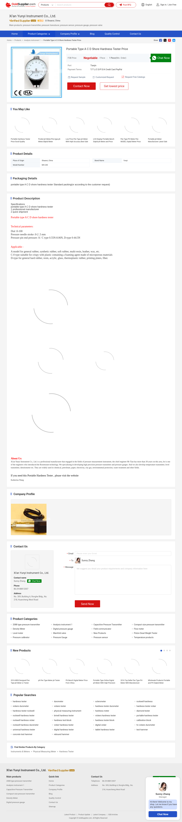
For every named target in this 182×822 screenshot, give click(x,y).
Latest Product (69, 815)
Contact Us (135, 33)
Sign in (163, 5)
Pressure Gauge (60, 637)
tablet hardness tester (105, 729)
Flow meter (139, 629)
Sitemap (52, 806)
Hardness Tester (66, 751)
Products (18, 40)
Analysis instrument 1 (32, 40)
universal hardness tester (24, 729)
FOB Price (72, 58)
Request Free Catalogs (135, 77)
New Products (100, 633)
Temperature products (144, 637)
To (71, 561)
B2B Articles (113, 815)
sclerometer (100, 701)
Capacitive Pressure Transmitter (108, 624)
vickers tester (60, 706)
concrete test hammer (22, 734)
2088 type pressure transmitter (26, 624)
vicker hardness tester (64, 725)
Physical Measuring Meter (44, 751)
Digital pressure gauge (63, 629)
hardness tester (20, 701)
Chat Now (162, 814)
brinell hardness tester (64, 715)
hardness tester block (104, 720)
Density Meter (19, 629)
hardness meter (102, 711)
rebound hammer (61, 734)
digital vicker (100, 725)
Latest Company (99, 815)
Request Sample (78, 77)
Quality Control (112, 33)
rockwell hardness (144, 701)
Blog (92, 33)
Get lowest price (114, 86)
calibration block (143, 720)
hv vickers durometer (145, 725)
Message (68, 567)
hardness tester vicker (146, 706)
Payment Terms (74, 69)
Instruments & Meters (20, 751)
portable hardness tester (147, 715)
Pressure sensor (101, 637)
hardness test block (62, 720)
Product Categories (39, 33)
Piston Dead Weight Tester (145, 633)
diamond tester (143, 711)
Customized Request (105, 77)
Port (69, 65)
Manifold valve (59, 633)
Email (69, 554)
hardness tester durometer (107, 706)
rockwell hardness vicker (24, 720)
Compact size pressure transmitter (149, 624)
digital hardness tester (64, 729)
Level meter (18, 633)
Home (15, 33)
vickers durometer (21, 706)
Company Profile (70, 33)
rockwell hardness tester (23, 715)
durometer (58, 701)
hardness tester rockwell (23, 711)
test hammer (142, 729)
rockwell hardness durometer (26, 725)
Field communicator (102, 629)
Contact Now (81, 86)
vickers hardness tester (105, 715)
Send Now (87, 604)
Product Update (84, 815)
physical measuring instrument (67, 711)
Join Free (172, 5)
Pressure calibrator (21, 637)
